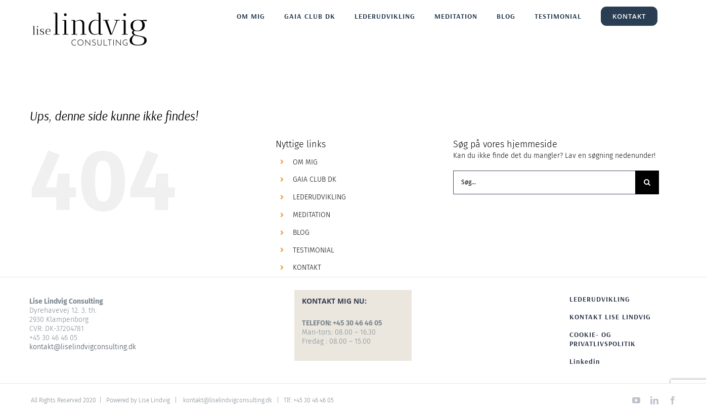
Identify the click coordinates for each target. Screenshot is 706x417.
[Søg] (647, 182)
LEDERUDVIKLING (319, 197)
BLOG (301, 232)
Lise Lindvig (154, 400)
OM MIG (305, 162)
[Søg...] (544, 182)
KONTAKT (307, 267)
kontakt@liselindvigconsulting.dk (82, 347)
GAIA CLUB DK (314, 179)
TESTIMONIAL (313, 250)
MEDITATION (311, 215)
